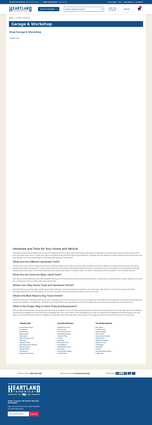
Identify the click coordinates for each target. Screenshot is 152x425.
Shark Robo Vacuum (24, 347)
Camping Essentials (24, 342)
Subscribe (34, 414)
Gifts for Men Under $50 (63, 331)
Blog (120, 2)
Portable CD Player (62, 336)
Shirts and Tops (99, 334)
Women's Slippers (24, 334)
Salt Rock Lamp (99, 338)
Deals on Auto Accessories (26, 338)
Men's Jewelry (99, 327)
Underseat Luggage (100, 331)
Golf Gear (98, 349)
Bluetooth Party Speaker (101, 340)
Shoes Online (60, 349)
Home (11, 18)
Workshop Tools (23, 331)
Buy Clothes (60, 340)
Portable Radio (23, 329)
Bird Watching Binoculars (64, 334)
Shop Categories (48, 9)
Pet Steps (60, 338)
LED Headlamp (99, 345)
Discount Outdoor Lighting (64, 351)
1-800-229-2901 (35, 373)
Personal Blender (62, 345)
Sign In (127, 9)
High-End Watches (24, 349)
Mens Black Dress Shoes (64, 347)
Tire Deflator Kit (23, 351)
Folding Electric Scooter (63, 327)
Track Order (112, 2)
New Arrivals (129, 2)
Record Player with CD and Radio (28, 345)
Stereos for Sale (61, 329)
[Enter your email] (18, 414)
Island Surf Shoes (62, 353)
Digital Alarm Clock (100, 342)
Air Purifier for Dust (100, 329)
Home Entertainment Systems (103, 351)
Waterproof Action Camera (26, 353)
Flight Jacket (22, 340)
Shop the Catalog (113, 9)
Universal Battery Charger (26, 327)
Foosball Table (99, 353)
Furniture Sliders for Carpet (102, 336)
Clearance (139, 2)
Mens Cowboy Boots (62, 342)
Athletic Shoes (23, 336)
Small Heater (98, 347)
